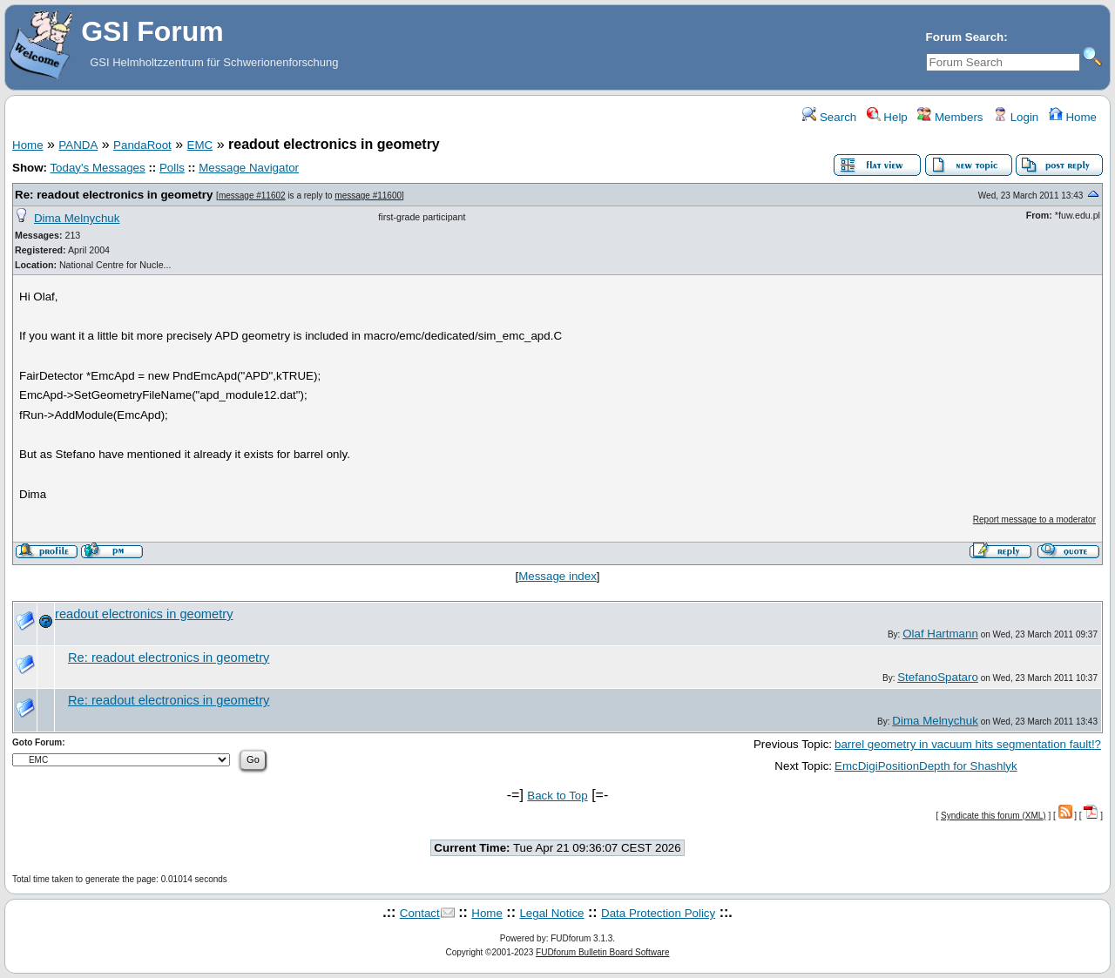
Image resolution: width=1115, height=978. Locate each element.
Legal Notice (551, 913)
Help (887, 117)
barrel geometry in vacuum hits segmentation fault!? (968, 744)
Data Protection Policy (658, 913)
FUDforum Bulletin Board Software (602, 952)
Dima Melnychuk (77, 218)
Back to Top (557, 795)
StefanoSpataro (937, 677)
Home (1073, 117)
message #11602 (252, 195)
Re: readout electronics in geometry (114, 194)
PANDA (78, 145)
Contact (420, 913)
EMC (200, 145)
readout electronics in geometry (144, 614)
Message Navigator (249, 167)
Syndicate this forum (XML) (993, 815)
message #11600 (368, 195)
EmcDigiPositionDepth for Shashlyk (926, 765)
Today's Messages (97, 167)
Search (829, 117)
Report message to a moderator (1034, 519)
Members (950, 117)
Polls (172, 167)
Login (1015, 117)
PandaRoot (142, 145)
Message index (557, 576)
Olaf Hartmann (940, 633)
